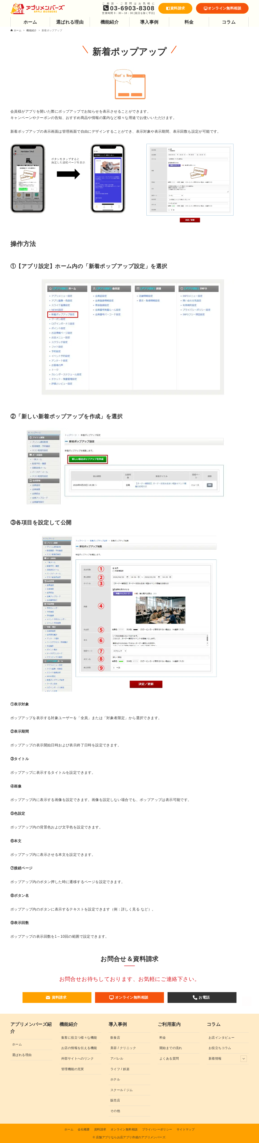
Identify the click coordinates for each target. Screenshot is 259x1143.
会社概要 (84, 1129)
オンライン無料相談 (222, 8)
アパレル (116, 1058)
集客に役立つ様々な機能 (79, 1037)
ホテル (115, 1079)
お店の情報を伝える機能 (79, 1048)
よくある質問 (169, 1058)
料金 (162, 1037)
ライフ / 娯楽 (120, 1069)
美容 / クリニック (123, 1048)
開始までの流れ (170, 1048)
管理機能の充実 (72, 1069)
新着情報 (228, 1059)
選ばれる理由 (22, 1055)
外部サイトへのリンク (77, 1058)
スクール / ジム (121, 1090)
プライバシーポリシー (157, 1129)
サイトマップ (186, 1129)
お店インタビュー (221, 1037)
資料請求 (175, 8)
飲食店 (115, 1037)
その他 (115, 1111)
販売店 (115, 1100)
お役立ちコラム (220, 1048)
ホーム (17, 1044)
